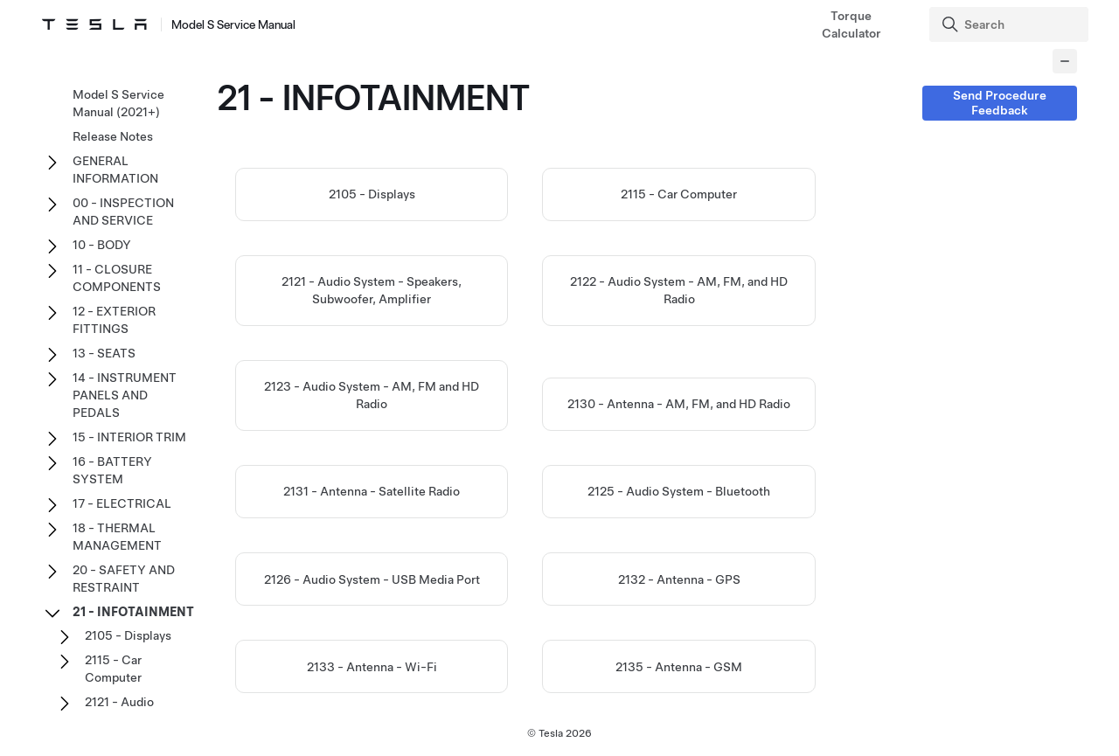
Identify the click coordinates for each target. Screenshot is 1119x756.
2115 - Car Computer (679, 194)
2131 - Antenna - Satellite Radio (371, 491)
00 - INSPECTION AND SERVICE (123, 211)
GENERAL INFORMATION (115, 169)
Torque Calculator (851, 24)
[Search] (1011, 24)
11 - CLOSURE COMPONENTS (117, 278)
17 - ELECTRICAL (122, 503)
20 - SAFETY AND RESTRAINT (124, 578)
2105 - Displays (372, 194)
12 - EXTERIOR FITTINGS (114, 320)
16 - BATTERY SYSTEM (112, 470)
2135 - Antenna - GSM (678, 667)
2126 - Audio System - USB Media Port (372, 579)
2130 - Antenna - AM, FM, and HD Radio (678, 404)
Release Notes (113, 136)
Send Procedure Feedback (999, 102)
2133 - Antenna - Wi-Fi (372, 667)
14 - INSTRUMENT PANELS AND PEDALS (125, 395)
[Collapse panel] (1065, 61)
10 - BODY (102, 245)
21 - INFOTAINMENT (133, 612)
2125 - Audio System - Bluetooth (678, 491)
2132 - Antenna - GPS (679, 579)
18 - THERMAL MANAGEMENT (117, 536)
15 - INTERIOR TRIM (129, 437)
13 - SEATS (104, 353)
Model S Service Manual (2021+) (118, 103)
